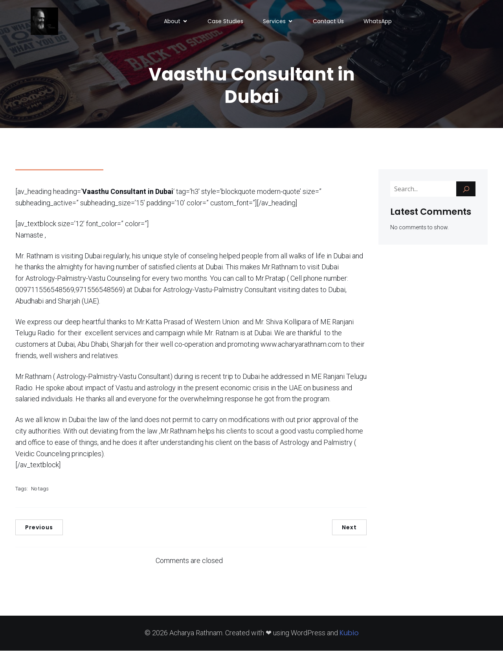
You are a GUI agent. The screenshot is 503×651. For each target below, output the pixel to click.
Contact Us (328, 22)
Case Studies (225, 22)
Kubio (349, 633)
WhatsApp (377, 22)
